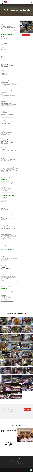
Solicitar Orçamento (27, 409)
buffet (3, 168)
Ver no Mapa (11, 463)
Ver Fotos (26, 35)
